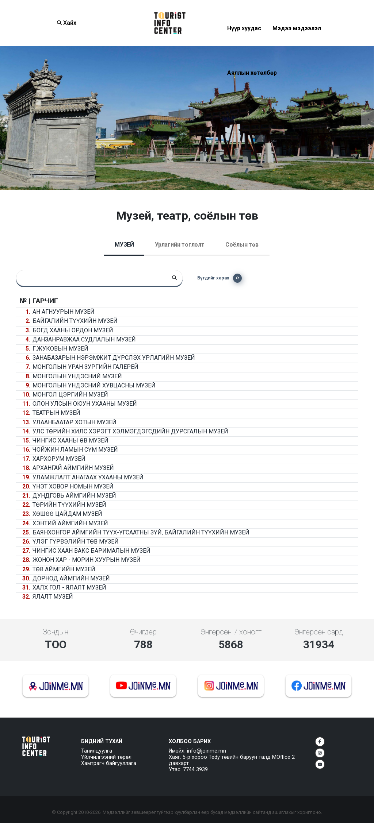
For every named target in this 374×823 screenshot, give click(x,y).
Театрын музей (56, 412)
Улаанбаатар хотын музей (75, 422)
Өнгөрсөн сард (318, 631)
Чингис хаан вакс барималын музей (91, 550)
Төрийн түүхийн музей (69, 504)
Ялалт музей (53, 596)
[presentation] (6, 118)
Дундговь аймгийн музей (74, 495)
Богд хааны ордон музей (73, 330)
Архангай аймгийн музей (73, 467)
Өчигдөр (143, 631)
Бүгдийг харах (219, 278)
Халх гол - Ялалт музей (69, 587)
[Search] (175, 278)
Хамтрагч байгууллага (108, 763)
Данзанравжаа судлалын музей (84, 339)
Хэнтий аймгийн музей (70, 523)
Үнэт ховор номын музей (73, 486)
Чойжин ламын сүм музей (75, 449)
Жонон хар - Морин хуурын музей (87, 559)
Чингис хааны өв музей (70, 440)
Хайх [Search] (66, 22)
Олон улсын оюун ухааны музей (85, 403)
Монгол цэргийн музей (70, 394)
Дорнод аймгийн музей (71, 578)
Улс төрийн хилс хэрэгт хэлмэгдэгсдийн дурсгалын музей (130, 431)
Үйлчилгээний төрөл (106, 757)
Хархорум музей (59, 458)
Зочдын (55, 631)
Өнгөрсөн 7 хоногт (231, 631)
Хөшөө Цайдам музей (67, 513)
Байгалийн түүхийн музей (75, 320)
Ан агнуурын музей (64, 311)
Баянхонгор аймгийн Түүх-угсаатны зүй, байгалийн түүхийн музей (141, 532)
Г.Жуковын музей (60, 348)
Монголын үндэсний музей (77, 376)
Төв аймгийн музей (64, 569)
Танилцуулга (96, 751)
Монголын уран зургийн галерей (85, 366)
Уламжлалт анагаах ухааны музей (88, 477)
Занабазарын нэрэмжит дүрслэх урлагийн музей (114, 357)
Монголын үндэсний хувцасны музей (94, 385)
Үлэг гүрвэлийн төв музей (76, 541)
